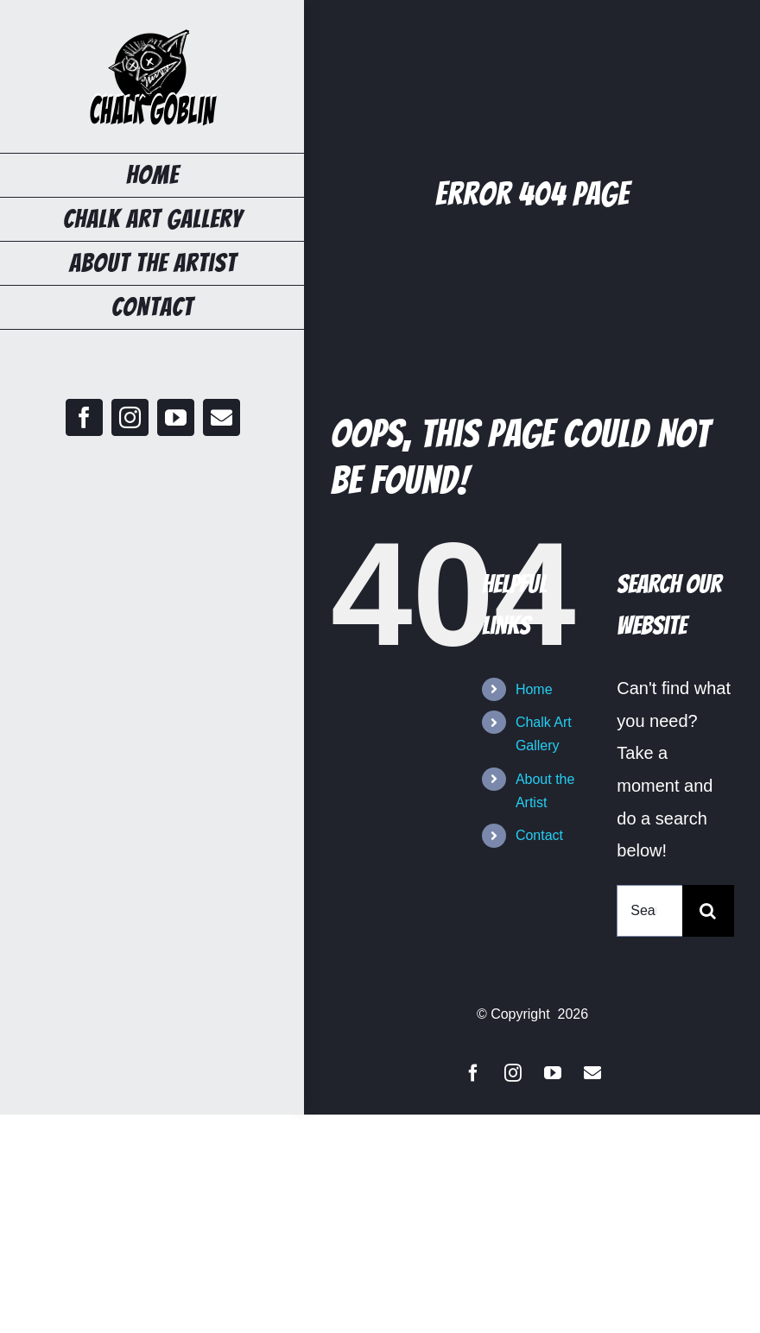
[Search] (708, 911)
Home (534, 689)
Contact (539, 835)
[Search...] (649, 911)
